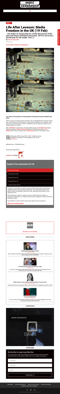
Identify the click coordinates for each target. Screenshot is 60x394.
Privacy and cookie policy (33, 384)
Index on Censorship (13, 39)
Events (8, 45)
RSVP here (14, 139)
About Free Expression (20, 384)
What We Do (10, 384)
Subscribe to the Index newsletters (29, 386)
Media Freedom (15, 45)
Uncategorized (24, 45)
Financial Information (46, 384)
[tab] (30, 170)
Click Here (29, 334)
